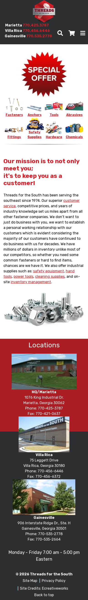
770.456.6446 (36, 30)
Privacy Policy (54, 581)
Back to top (44, 595)
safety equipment (48, 271)
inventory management (31, 282)
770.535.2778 (39, 36)
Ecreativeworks (55, 588)
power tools (23, 276)
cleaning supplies (50, 276)
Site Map (30, 581)
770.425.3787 (36, 25)
